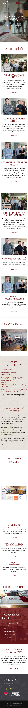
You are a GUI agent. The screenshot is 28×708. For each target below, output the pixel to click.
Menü (24, 3)
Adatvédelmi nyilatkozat (17, 703)
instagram (11, 689)
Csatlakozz (14, 25)
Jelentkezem (14, 342)
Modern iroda (7, 637)
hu (17, 3)
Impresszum (8, 703)
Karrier (5, 628)
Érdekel (13, 92)
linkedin (7, 689)
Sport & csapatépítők (9, 634)
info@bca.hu (10, 685)
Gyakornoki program (9, 631)
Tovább (14, 537)
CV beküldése (14, 668)
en (15, 3)
